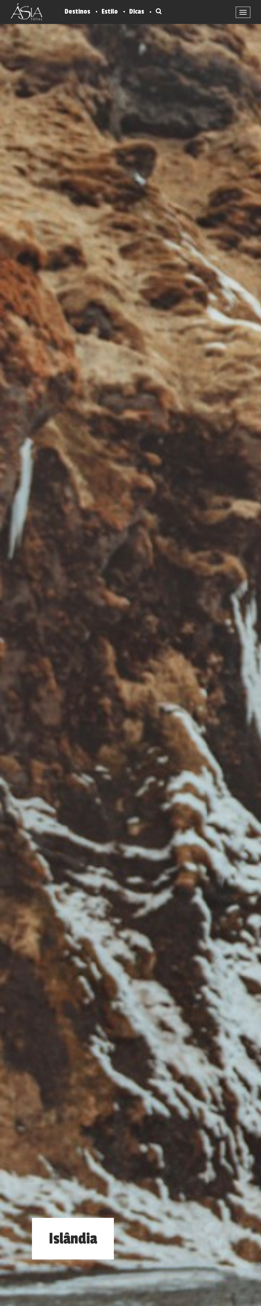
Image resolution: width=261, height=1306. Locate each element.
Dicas (136, 12)
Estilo (110, 12)
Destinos (77, 12)
